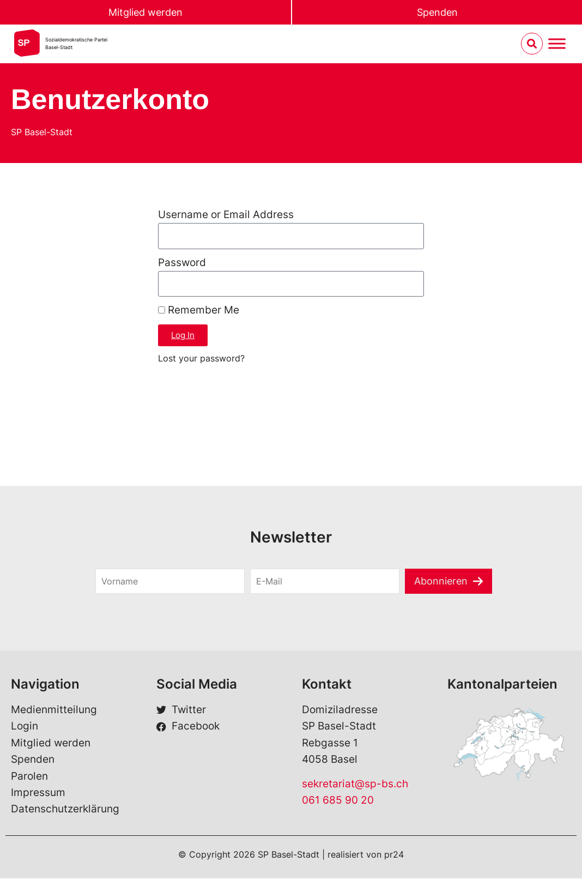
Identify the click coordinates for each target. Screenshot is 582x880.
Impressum (38, 793)
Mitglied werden (145, 12)
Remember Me (198, 311)
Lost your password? (201, 359)
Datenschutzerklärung (65, 810)
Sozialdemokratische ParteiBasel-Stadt (76, 44)
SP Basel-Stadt (41, 131)
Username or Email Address (226, 214)
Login (24, 727)
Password (182, 263)
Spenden (437, 12)
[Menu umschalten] (557, 44)
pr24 (394, 855)
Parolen (29, 777)
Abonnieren (441, 582)
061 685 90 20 (338, 801)
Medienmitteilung (54, 710)
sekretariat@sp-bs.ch (355, 785)
